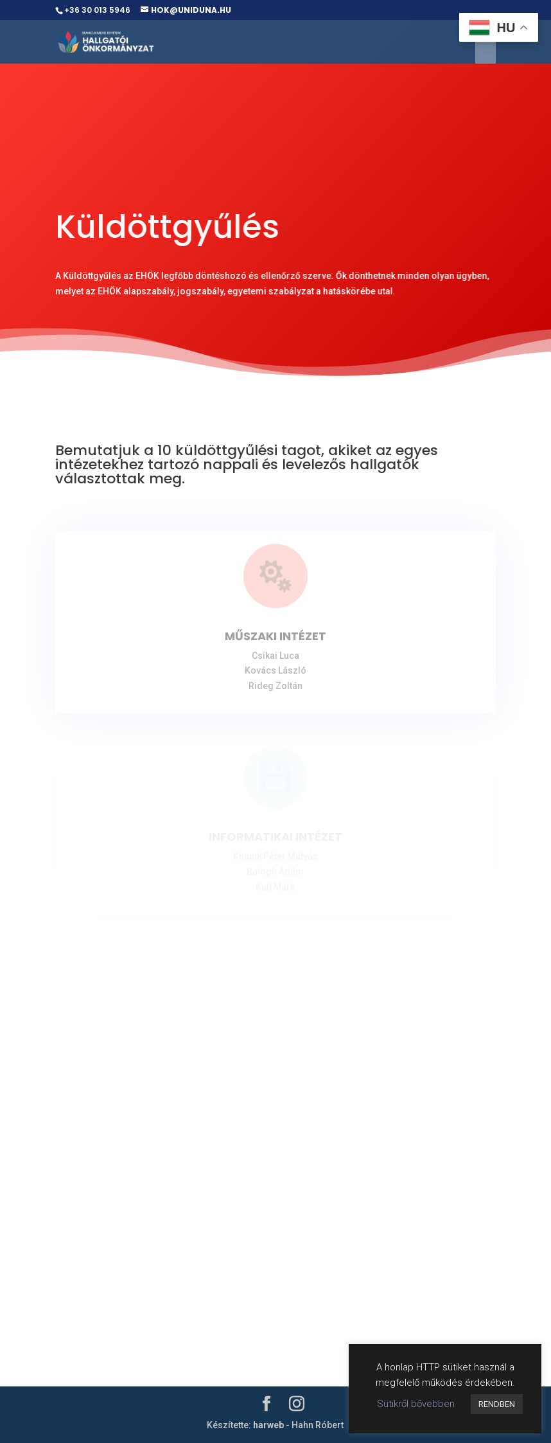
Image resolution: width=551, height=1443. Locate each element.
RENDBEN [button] (496, 1404)
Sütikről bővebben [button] (416, 1404)
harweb (268, 1425)
